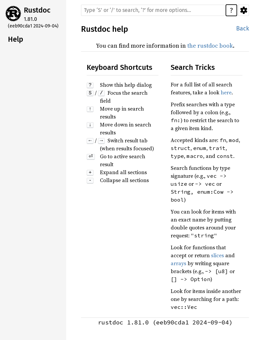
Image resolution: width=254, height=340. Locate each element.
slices (217, 255)
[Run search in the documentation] (153, 10)
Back (242, 28)
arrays (178, 263)
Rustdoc (37, 10)
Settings (243, 10)
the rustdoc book (210, 45)
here (226, 92)
